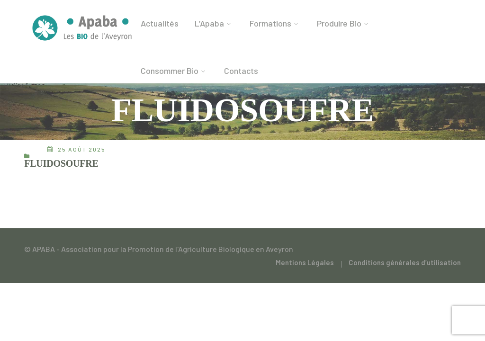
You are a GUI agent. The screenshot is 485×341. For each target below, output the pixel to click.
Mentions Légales (305, 262)
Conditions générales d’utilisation (405, 262)
